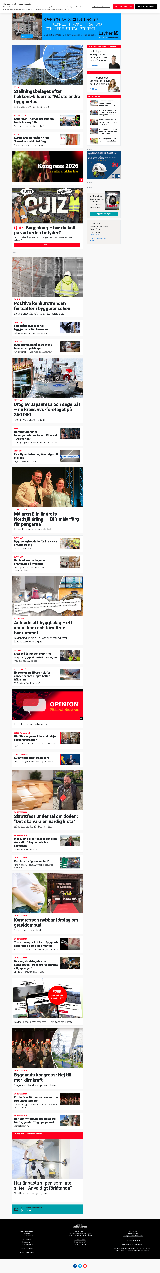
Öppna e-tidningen (104, 214)
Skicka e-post (94, 235)
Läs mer (66, 9)
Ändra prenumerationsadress (133, 1236)
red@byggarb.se (27, 1248)
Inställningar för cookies (101, 7)
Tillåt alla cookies (123, 7)
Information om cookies (133, 1240)
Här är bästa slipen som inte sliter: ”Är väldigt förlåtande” (43, 1185)
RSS (133, 1238)
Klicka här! (26, 1210)
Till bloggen (94, 65)
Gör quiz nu (47, 245)
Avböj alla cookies (145, 7)
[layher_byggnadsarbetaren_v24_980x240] (66, 27)
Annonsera (133, 1231)
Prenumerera (133, 1234)
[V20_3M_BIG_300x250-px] (104, 165)
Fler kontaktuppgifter (27, 1252)
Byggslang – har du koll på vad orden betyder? (44, 230)
